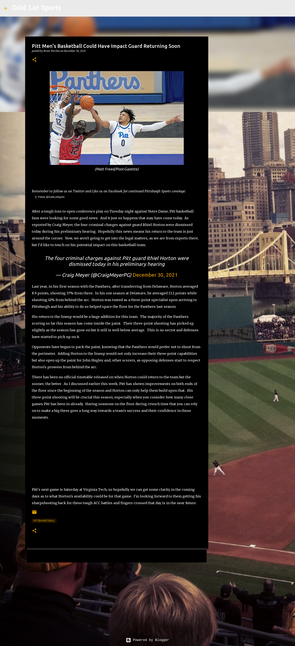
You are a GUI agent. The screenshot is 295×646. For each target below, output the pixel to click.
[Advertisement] (117, 453)
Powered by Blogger (147, 640)
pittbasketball (44, 520)
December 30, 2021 (155, 275)
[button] (34, 60)
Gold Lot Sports (36, 8)
